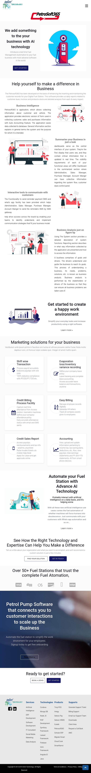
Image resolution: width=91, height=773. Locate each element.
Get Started (20, 68)
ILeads (56, 724)
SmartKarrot (58, 746)
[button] (85, 767)
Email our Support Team (77, 716)
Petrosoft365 (59, 729)
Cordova (43, 707)
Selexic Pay (58, 716)
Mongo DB (44, 711)
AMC (70, 733)
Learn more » (67, 330)
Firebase (43, 743)
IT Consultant (31, 730)
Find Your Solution (36, 559)
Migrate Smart (59, 737)
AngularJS (44, 755)
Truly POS (57, 707)
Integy (56, 711)
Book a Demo (37, 680)
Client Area (72, 724)
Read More (29, 657)
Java (42, 759)
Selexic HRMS (59, 720)
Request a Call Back (76, 729)
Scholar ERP (58, 733)
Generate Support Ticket (77, 707)
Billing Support (74, 711)
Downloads (73, 720)
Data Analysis (31, 742)
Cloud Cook (58, 741)
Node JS (43, 716)
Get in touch (58, 559)
